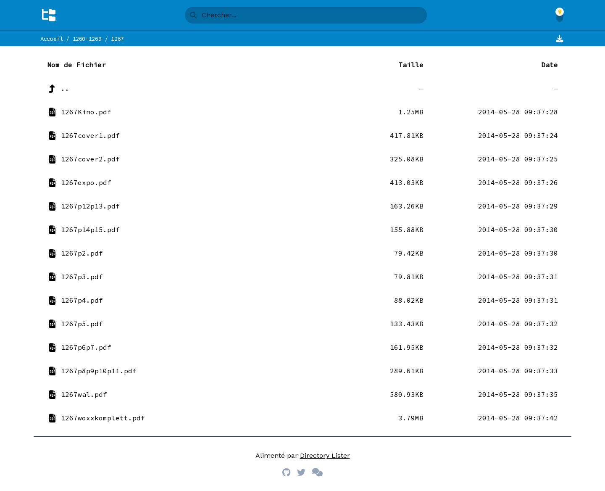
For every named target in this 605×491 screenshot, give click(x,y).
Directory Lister (325, 455)
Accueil (51, 38)
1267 (117, 38)
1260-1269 (87, 38)
